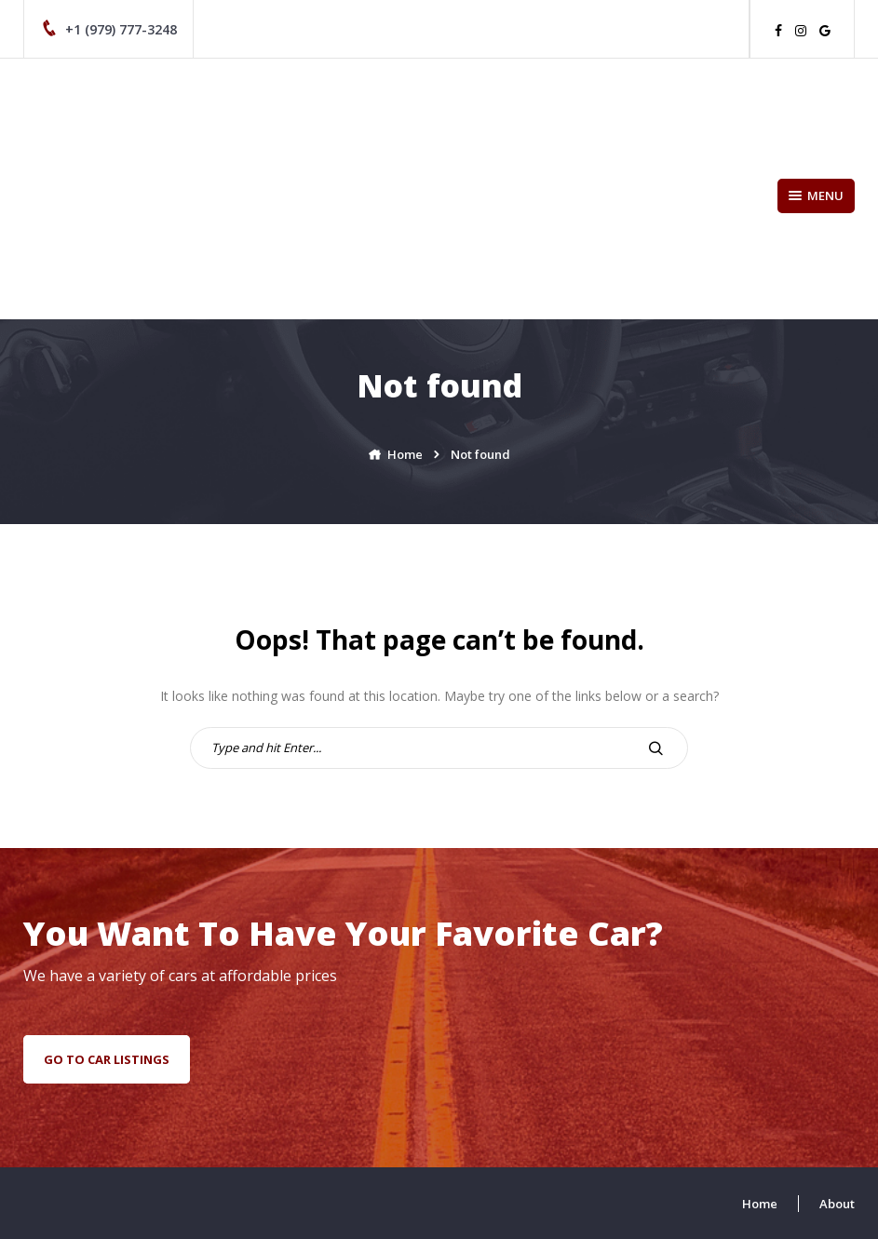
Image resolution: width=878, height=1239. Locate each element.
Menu (816, 195)
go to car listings (106, 1059)
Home (759, 1203)
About (837, 1203)
